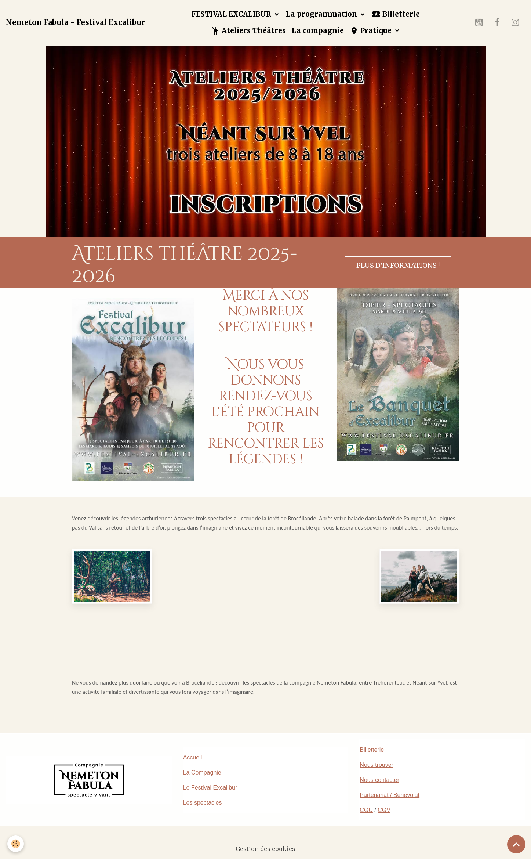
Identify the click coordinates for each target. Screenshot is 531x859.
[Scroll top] (516, 844)
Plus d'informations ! (398, 265)
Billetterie (396, 14)
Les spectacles (202, 803)
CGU (366, 810)
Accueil (192, 757)
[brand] (75, 22)
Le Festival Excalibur (210, 787)
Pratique (371, 30)
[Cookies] (15, 843)
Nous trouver (376, 765)
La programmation (322, 14)
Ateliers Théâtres (248, 30)
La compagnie (318, 30)
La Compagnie (202, 772)
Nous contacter (379, 780)
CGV (384, 810)
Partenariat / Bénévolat (389, 795)
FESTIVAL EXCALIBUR (232, 14)
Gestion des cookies (265, 848)
